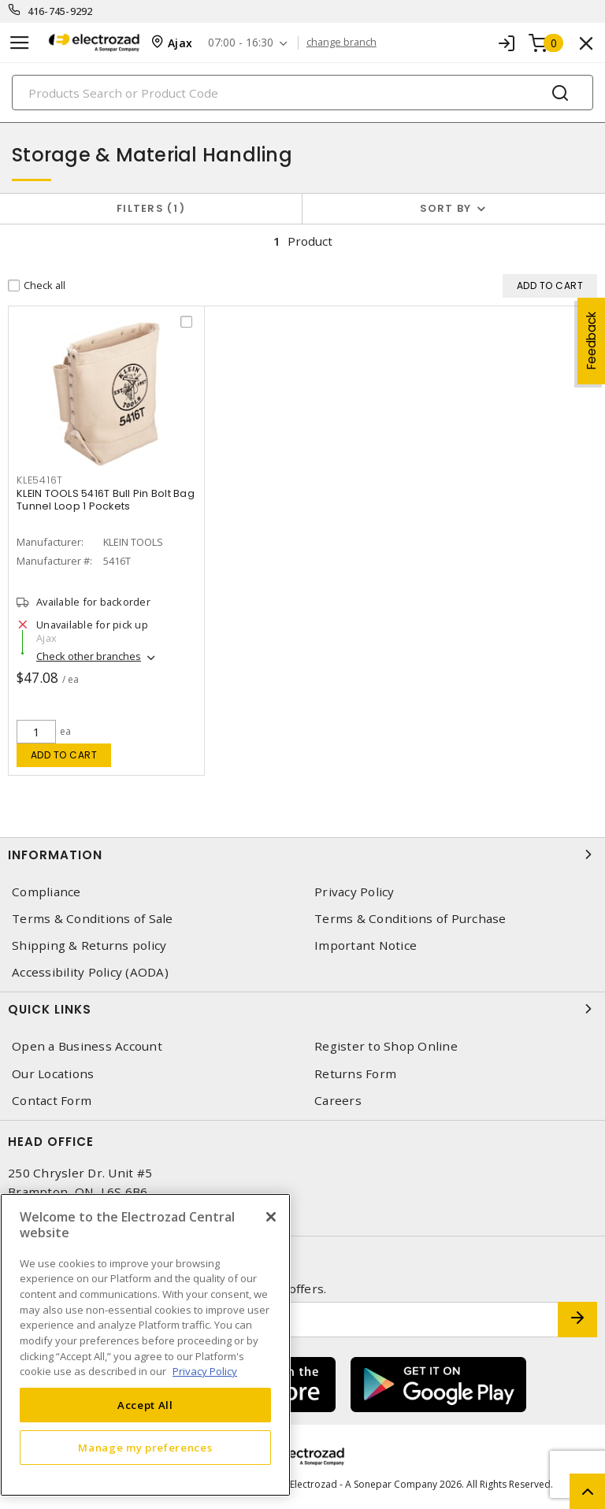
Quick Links (302, 1009)
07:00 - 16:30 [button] (240, 43)
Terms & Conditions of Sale (92, 918)
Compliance (46, 891)
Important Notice (365, 945)
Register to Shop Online (386, 1046)
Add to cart (64, 755)
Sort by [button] (446, 208)
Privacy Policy (354, 891)
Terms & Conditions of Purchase (410, 918)
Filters (151, 208)
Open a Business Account (87, 1046)
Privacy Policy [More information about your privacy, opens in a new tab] (205, 1371)
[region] (145, 1344)
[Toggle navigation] (20, 43)
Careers (338, 1100)
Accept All (145, 1405)
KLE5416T (40, 480)
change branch (341, 42)
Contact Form (51, 1100)
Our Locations (53, 1073)
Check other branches (88, 656)
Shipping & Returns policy (89, 945)
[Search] (302, 92)
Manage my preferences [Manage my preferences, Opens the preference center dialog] (145, 1447)
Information (302, 854)
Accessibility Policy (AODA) (90, 972)
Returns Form (355, 1073)
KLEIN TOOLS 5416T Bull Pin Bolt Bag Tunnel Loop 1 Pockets (106, 500)
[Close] (271, 1216)
